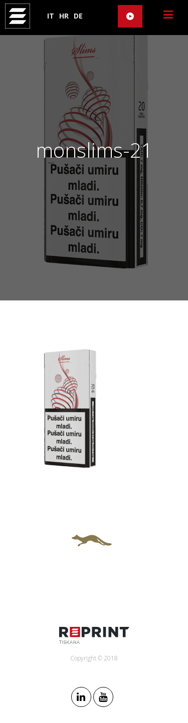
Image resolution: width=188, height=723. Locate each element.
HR (64, 16)
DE (78, 16)
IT (50, 16)
